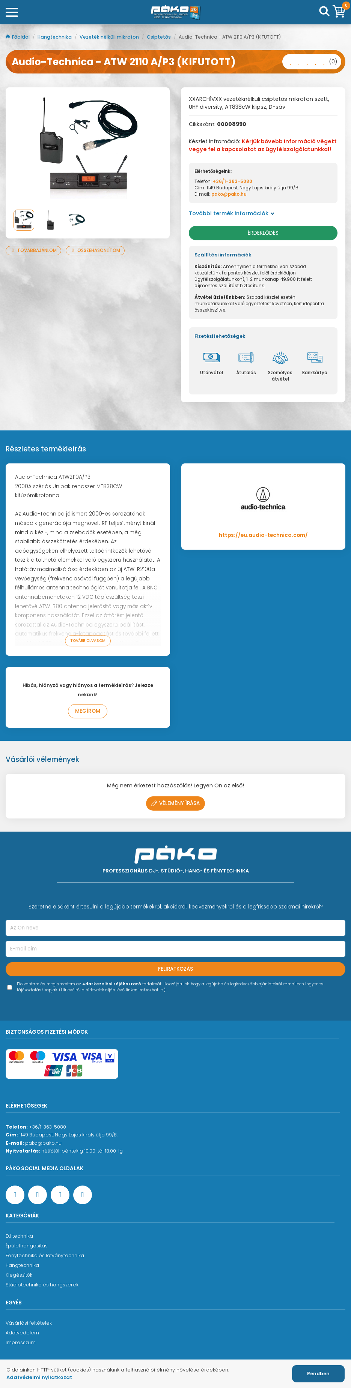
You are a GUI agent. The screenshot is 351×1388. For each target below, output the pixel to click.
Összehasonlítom (95, 250)
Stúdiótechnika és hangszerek (42, 1285)
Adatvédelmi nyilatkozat (39, 1377)
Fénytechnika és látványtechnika (45, 1255)
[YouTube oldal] (37, 1195)
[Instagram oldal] (60, 1195)
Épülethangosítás (27, 1246)
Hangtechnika (55, 37)
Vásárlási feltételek (29, 1323)
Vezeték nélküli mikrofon (110, 37)
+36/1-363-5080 (232, 181)
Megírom (87, 711)
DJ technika (19, 1236)
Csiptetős (159, 37)
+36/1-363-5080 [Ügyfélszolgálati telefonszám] (47, 1127)
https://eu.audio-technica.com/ (263, 535)
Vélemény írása (175, 803)
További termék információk (231, 213)
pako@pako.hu (229, 194)
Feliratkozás (175, 969)
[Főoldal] (175, 12)
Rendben (318, 1373)
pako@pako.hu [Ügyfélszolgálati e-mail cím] (43, 1143)
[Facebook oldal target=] (15, 1195)
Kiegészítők (19, 1275)
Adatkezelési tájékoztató (111, 984)
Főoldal (18, 37)
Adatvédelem (22, 1333)
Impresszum (21, 1342)
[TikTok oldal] (82, 1195)
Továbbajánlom (33, 250)
